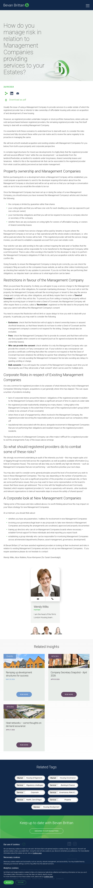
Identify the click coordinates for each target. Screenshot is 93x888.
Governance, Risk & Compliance (68, 792)
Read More (24, 694)
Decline (21, 882)
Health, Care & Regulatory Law (35, 800)
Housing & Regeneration (35, 778)
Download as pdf (17, 99)
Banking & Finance (68, 785)
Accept (8, 882)
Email (17, 93)
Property (67, 800)
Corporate (34, 792)
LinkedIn (11, 93)
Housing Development (51, 807)
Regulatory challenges (34, 785)
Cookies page (37, 853)
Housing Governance (67, 778)
